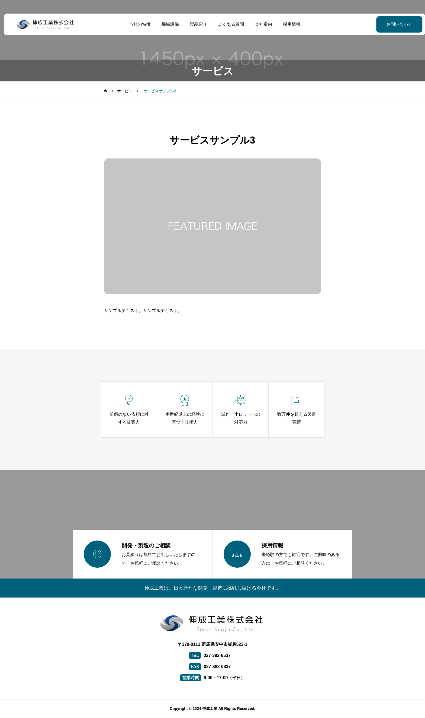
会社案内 (261, 24)
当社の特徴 (138, 24)
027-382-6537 (217, 655)
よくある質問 (229, 24)
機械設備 (168, 24)
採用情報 (289, 24)
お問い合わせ (386, 24)
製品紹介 (196, 24)
